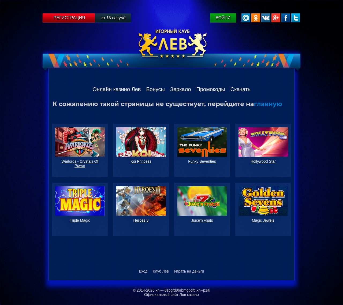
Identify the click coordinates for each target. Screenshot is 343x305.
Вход (143, 271)
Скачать (240, 89)
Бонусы (155, 89)
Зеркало (180, 89)
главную (268, 104)
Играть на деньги (189, 271)
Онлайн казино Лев (116, 89)
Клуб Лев (161, 271)
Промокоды (210, 89)
